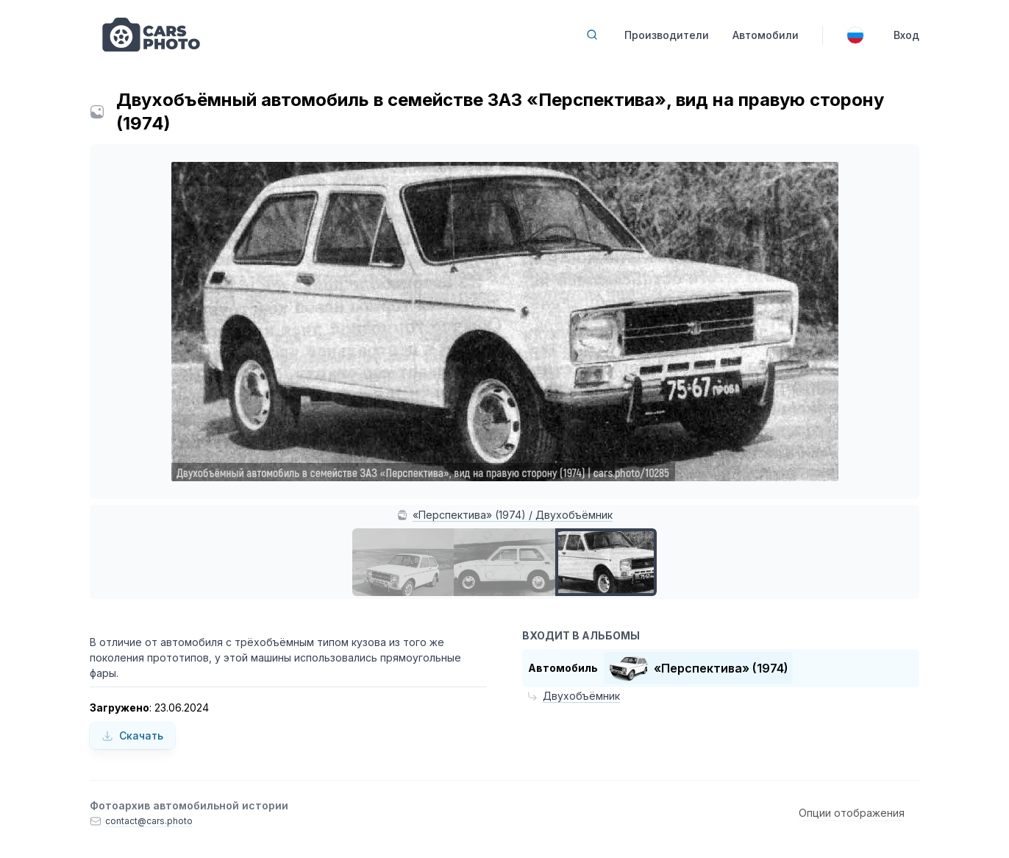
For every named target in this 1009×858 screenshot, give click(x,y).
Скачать (132, 735)
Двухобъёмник (581, 695)
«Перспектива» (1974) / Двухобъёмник (513, 514)
